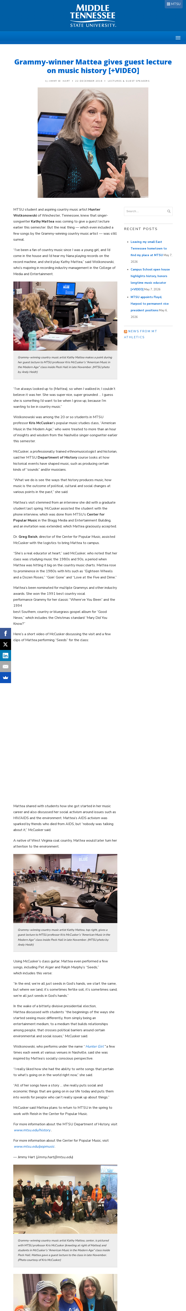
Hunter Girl (94, 1046)
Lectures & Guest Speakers (129, 81)
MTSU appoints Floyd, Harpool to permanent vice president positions (150, 303)
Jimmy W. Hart (59, 81)
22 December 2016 (88, 81)
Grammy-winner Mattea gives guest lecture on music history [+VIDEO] (93, 66)
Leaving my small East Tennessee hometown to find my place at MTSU (149, 248)
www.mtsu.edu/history (32, 1130)
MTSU (175, 4)
